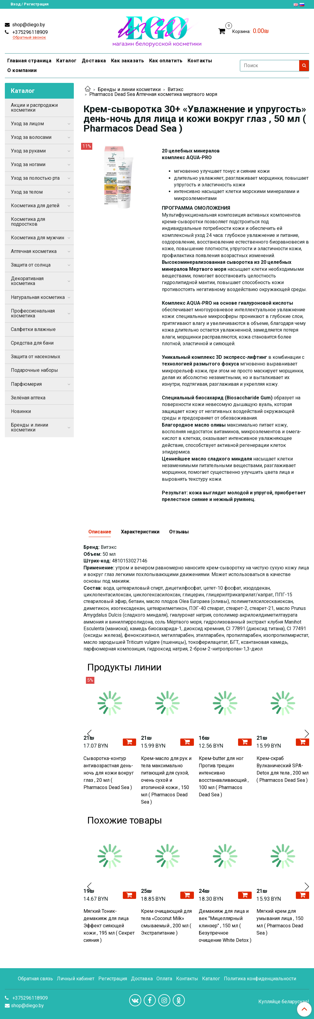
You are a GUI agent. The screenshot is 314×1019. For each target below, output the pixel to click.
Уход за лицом (27, 123)
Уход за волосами (31, 137)
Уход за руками (28, 151)
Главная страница (29, 61)
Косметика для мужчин (37, 238)
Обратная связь (35, 978)
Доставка (94, 61)
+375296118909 (29, 32)
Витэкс (175, 89)
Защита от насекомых (35, 356)
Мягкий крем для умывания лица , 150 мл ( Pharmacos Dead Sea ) (280, 922)
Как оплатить (166, 61)
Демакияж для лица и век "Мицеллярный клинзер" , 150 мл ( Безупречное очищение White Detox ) (225, 925)
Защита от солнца (31, 265)
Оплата (164, 978)
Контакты (200, 61)
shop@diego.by (28, 25)
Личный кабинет (75, 978)
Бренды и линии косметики (129, 89)
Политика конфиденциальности (260, 978)
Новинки (21, 411)
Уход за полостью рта (35, 178)
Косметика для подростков (28, 221)
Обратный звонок (29, 38)
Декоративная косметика (27, 281)
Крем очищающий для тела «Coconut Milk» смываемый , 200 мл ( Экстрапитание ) (166, 922)
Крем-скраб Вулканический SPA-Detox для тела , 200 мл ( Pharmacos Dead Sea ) (283, 769)
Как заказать (127, 61)
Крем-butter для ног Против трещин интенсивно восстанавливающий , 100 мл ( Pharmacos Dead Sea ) (224, 776)
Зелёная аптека (28, 398)
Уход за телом (27, 192)
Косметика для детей (35, 205)
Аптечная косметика (34, 251)
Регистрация (112, 978)
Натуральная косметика (38, 297)
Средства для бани (32, 343)
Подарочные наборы (34, 370)
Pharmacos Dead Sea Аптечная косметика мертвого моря (153, 94)
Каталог (66, 61)
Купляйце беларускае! (283, 1001)
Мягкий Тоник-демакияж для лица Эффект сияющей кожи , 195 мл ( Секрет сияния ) (109, 925)
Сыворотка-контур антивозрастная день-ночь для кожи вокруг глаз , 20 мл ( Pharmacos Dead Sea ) (108, 772)
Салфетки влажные (33, 329)
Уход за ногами (28, 164)
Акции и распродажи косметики (34, 107)
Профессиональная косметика (33, 313)
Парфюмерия (26, 384)
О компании (22, 70)
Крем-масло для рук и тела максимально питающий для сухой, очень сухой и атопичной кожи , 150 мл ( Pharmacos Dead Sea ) (166, 780)
